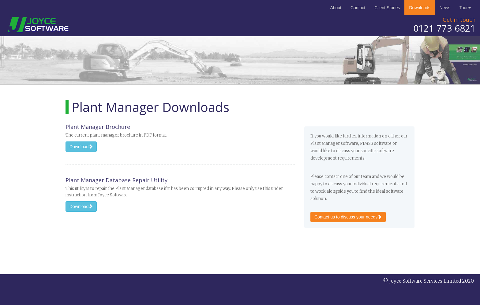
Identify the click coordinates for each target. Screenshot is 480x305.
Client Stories (387, 7)
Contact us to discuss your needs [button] (348, 216)
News (445, 7)
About (335, 7)
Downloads (419, 7)
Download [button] (81, 146)
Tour (465, 7)
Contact (358, 7)
